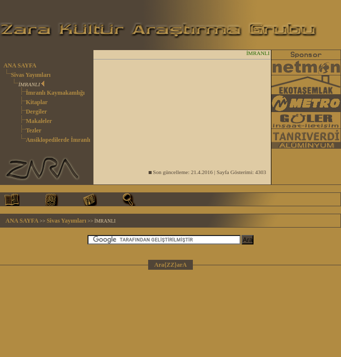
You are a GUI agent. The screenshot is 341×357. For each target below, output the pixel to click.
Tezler (34, 130)
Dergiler (36, 111)
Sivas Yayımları (31, 74)
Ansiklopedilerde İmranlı (58, 139)
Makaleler (39, 121)
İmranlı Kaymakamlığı (55, 92)
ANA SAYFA (19, 65)
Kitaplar (37, 102)
